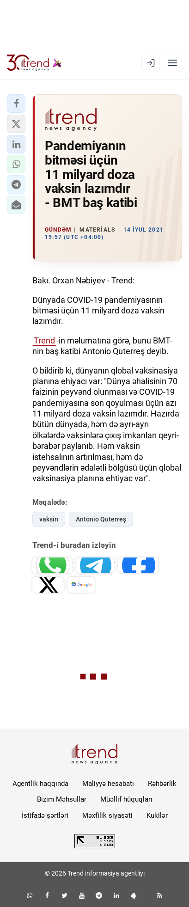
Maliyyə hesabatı (108, 783)
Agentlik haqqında (40, 783)
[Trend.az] (34, 63)
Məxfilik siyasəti (107, 815)
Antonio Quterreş (101, 519)
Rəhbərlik (162, 783)
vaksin (48, 519)
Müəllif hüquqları (126, 799)
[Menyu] (172, 63)
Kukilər (157, 815)
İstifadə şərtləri (45, 815)
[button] (16, 103)
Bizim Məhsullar (61, 799)
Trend (44, 340)
